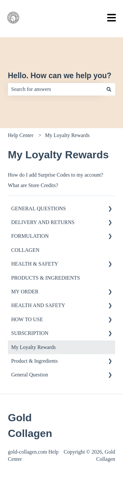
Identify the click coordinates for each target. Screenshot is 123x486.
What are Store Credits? (33, 185)
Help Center (20, 135)
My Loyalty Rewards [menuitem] (33, 347)
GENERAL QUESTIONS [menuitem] (38, 208)
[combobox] (55, 89)
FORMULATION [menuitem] (30, 236)
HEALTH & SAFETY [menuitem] (34, 264)
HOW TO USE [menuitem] (27, 319)
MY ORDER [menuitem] (24, 291)
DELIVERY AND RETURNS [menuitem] (42, 222)
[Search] (109, 89)
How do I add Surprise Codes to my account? (55, 175)
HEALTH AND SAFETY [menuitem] (38, 305)
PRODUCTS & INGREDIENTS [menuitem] (45, 278)
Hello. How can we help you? (60, 75)
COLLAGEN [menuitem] (25, 250)
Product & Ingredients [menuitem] (34, 361)
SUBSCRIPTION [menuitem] (30, 333)
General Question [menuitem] (29, 374)
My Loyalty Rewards (67, 135)
